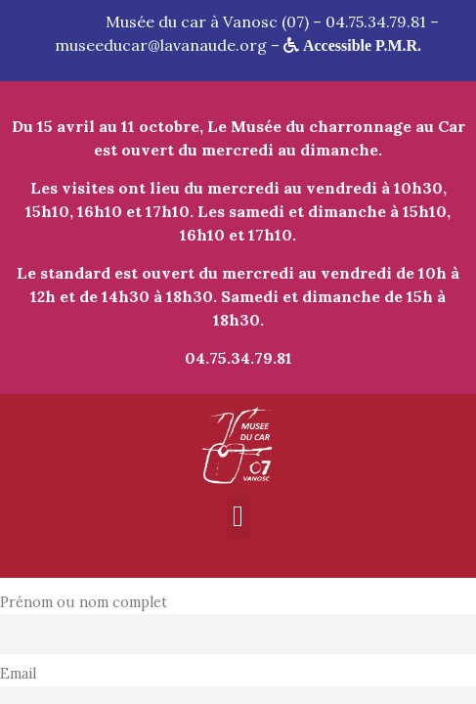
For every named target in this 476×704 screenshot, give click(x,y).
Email (18, 673)
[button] (238, 517)
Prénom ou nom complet (83, 602)
